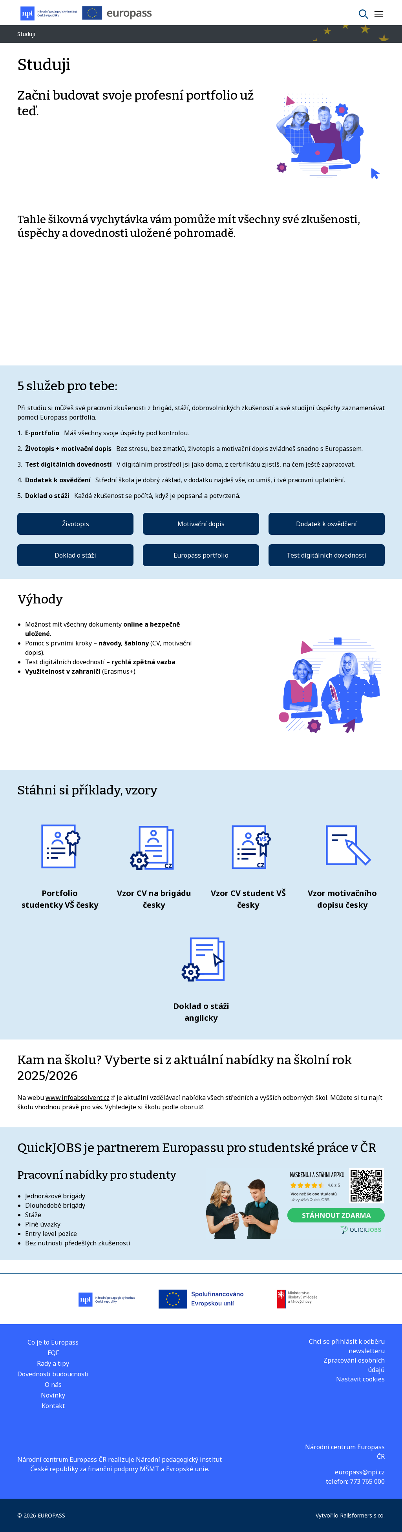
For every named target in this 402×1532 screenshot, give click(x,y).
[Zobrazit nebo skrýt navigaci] (379, 14)
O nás (53, 1384)
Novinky (53, 1395)
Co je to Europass (53, 1342)
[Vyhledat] (363, 14)
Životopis (75, 524)
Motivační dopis (201, 524)
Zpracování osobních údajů (354, 1365)
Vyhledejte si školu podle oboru (151, 1107)
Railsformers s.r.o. (362, 1515)
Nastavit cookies (360, 1379)
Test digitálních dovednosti (326, 555)
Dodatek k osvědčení (326, 524)
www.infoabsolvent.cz (78, 1097)
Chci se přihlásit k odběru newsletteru (347, 1346)
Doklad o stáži (75, 555)
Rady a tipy (53, 1363)
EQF (53, 1352)
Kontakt (53, 1405)
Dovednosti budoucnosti (53, 1374)
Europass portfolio (201, 555)
